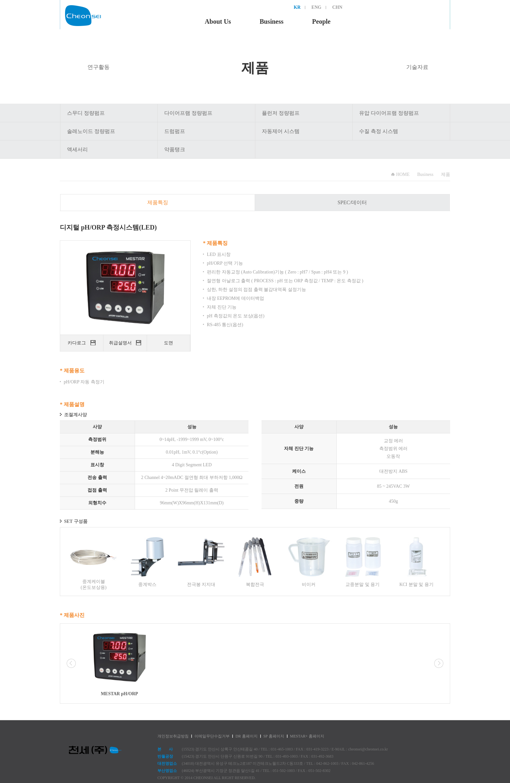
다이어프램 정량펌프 (188, 113)
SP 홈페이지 (273, 736)
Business (271, 21)
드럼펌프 (174, 131)
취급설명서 (125, 342)
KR (297, 7)
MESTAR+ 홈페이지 (307, 736)
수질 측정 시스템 (378, 131)
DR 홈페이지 (246, 736)
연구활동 (98, 67)
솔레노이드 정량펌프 (91, 131)
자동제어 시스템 (281, 131)
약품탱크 (174, 149)
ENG (316, 7)
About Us (218, 21)
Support (423, 21)
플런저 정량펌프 (281, 113)
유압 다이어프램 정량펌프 (389, 113)
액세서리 (77, 149)
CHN (337, 7)
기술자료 (417, 67)
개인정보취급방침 (173, 736)
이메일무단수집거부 (212, 736)
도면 (168, 342)
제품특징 (157, 202)
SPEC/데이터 (352, 202)
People (321, 21)
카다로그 (82, 342)
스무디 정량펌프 (86, 113)
